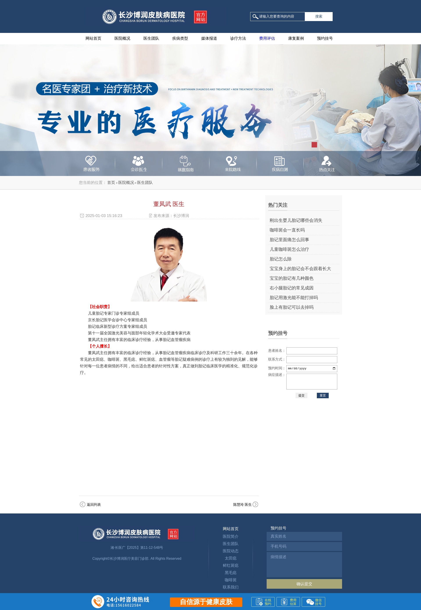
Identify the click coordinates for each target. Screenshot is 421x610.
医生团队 (151, 38)
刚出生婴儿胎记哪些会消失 (296, 220)
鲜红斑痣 (231, 565)
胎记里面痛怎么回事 (289, 239)
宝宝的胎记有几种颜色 (292, 278)
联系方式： (277, 359)
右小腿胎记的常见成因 (292, 287)
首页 (111, 182)
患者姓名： (277, 350)
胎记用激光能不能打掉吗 (294, 297)
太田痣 (231, 558)
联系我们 (231, 587)
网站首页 (93, 38)
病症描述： (277, 375)
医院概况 (122, 38)
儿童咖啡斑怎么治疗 (289, 249)
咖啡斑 (231, 580)
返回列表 (94, 504)
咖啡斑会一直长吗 (287, 230)
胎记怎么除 (281, 259)
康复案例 (296, 38)
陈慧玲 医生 (242, 504)
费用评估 (267, 38)
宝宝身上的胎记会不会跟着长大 (300, 268)
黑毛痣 (231, 573)
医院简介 (231, 536)
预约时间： (277, 368)
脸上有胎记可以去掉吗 (292, 307)
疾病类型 (180, 38)
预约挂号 (325, 38)
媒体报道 (209, 38)
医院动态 (231, 551)
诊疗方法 (238, 38)
